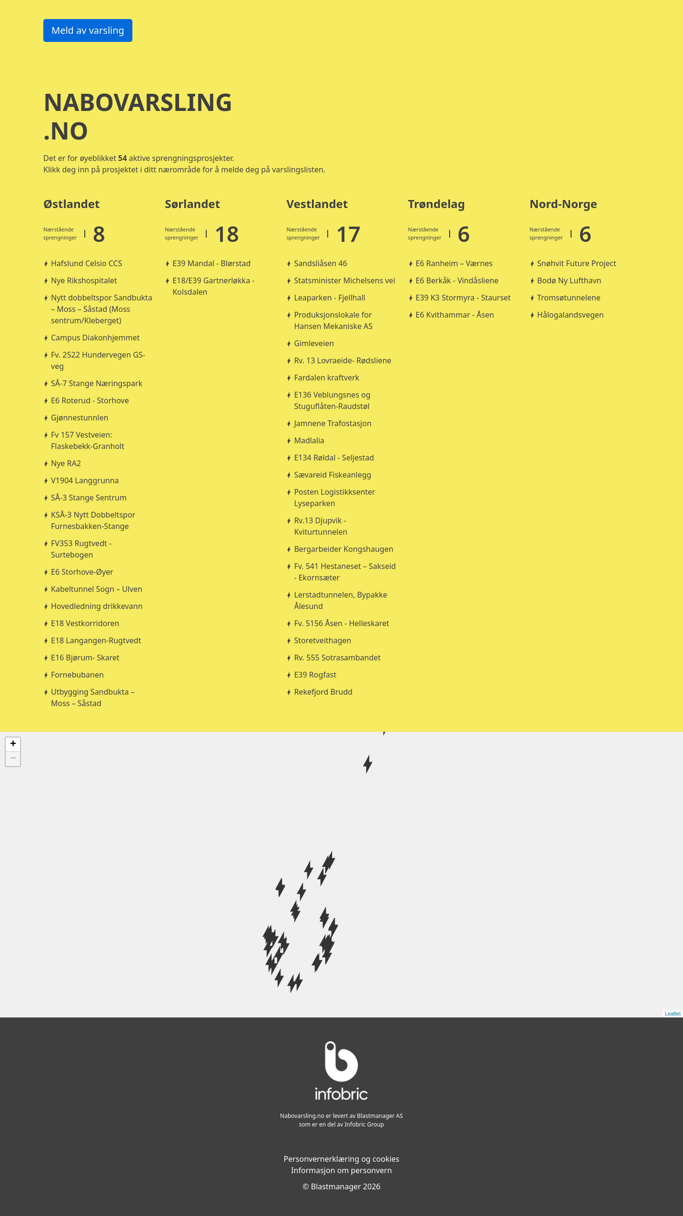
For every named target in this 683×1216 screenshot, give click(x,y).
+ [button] (13, 745)
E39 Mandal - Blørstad (211, 263)
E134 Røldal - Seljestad (334, 457)
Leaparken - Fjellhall (329, 297)
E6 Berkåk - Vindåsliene (457, 280)
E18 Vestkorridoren (85, 623)
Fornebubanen (77, 674)
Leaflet (673, 1014)
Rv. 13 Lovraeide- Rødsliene (342, 360)
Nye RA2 (66, 463)
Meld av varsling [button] (87, 30)
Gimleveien (314, 343)
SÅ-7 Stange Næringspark (96, 383)
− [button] (13, 759)
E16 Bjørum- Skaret (85, 657)
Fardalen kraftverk (326, 377)
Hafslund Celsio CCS (86, 263)
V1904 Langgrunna (85, 480)
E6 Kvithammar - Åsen (455, 314)
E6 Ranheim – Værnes (454, 263)
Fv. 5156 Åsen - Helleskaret (341, 623)
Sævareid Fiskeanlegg (332, 474)
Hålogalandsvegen (570, 314)
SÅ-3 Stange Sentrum (89, 497)
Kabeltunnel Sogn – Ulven (96, 589)
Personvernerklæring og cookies (341, 1159)
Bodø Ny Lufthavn (569, 280)
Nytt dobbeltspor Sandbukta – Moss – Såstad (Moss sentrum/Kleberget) (101, 309)
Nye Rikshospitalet (84, 280)
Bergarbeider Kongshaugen (343, 549)
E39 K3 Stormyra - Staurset (463, 297)
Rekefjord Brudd (323, 692)
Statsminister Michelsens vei (344, 280)
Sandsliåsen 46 (320, 263)
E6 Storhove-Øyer (82, 572)
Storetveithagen (322, 640)
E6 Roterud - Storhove (90, 400)
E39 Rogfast (315, 674)
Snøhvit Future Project (576, 263)
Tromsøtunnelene (569, 297)
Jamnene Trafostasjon (333, 423)
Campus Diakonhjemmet (95, 337)
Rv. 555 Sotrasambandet (337, 657)
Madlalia (309, 440)
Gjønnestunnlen (79, 417)
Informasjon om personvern (341, 1170)
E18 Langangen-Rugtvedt (96, 640)
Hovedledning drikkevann (96, 606)
